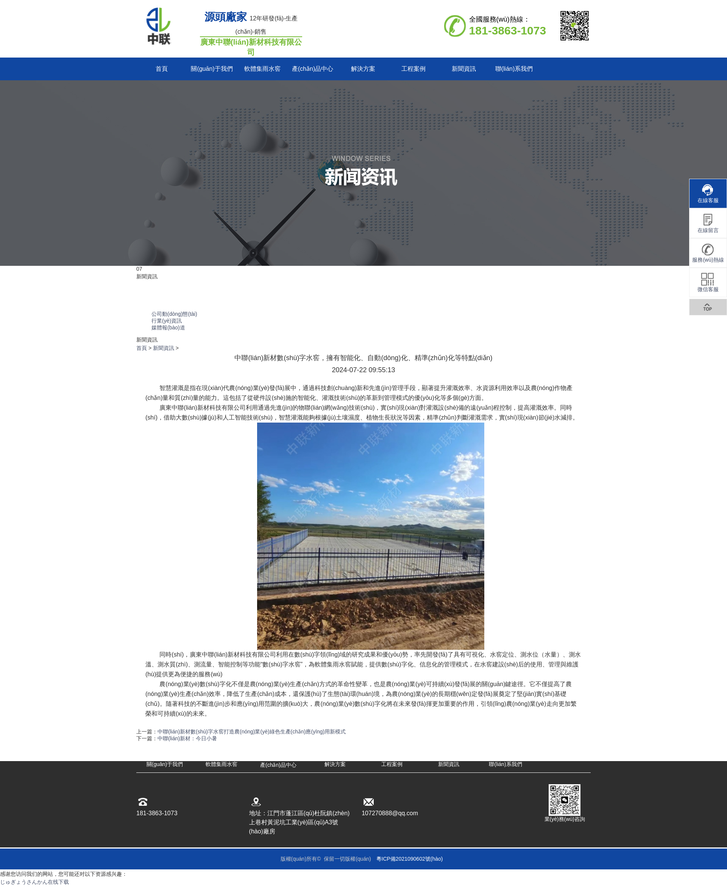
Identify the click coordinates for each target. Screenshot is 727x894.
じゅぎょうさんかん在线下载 (34, 882)
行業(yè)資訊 (166, 321)
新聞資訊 (464, 69)
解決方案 (363, 69)
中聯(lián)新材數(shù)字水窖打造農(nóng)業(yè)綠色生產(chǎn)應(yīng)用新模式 (252, 732)
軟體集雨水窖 (262, 69)
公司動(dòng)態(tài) (174, 314)
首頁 (162, 69)
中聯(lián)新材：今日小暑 (187, 738)
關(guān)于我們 (211, 69)
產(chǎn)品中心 (312, 69)
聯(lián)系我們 (514, 69)
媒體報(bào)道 (168, 328)
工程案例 (413, 69)
